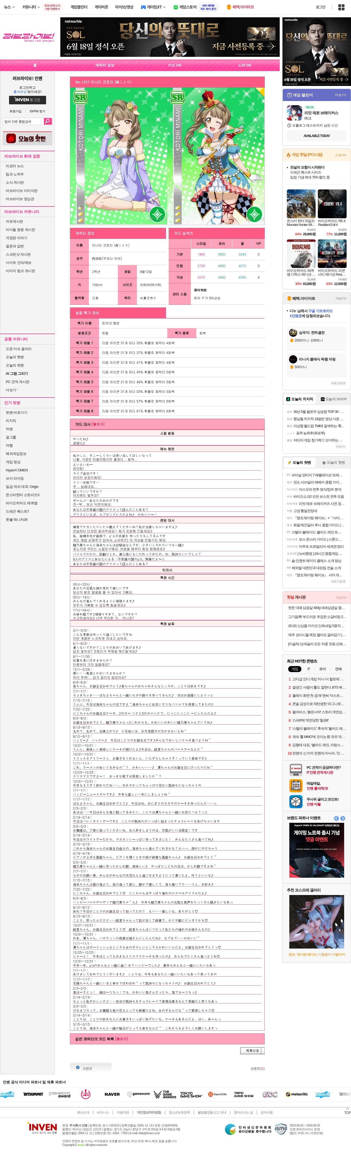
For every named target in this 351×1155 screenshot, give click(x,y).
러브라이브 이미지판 (22, 190)
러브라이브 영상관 (20, 199)
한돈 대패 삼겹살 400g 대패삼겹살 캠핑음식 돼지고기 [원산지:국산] (317, 608)
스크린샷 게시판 (18, 254)
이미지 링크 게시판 (20, 271)
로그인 (320, 7)
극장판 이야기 (16, 238)
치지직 (11, 421)
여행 (9, 445)
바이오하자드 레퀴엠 (22, 503)
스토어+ (341, 155)
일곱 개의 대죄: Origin (22, 486)
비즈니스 (103, 1112)
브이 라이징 (15, 478)
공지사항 (267, 1112)
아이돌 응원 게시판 (20, 229)
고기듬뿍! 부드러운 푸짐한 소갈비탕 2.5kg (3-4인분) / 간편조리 (317, 617)
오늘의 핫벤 (15, 357)
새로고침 (336, 383)
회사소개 (83, 1112)
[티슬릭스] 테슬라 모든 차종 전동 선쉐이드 (317, 644)
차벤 (9, 429)
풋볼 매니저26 (16, 519)
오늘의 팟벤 (15, 365)
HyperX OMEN (17, 470)
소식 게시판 (15, 182)
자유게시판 (14, 221)
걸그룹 (11, 437)
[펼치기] (97, 424)
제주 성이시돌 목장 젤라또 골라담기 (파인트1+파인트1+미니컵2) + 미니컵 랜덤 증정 (317, 635)
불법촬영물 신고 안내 (212, 1112)
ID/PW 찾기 (38, 111)
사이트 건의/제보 (19, 262)
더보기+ (341, 95)
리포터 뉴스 (15, 166)
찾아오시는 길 (243, 1112)
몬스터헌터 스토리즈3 (22, 495)
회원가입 (16, 111)
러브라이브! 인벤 (27, 78)
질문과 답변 (15, 246)
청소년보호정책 (179, 1112)
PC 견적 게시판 (17, 382)
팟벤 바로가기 (16, 412)
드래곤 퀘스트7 (17, 511)
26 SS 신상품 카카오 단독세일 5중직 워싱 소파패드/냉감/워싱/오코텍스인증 (317, 626)
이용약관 (123, 1112)
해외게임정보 (16, 453)
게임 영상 (13, 462)
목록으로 (252, 1051)
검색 (48, 121)
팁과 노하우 (15, 174)
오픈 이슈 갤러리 (19, 349)
